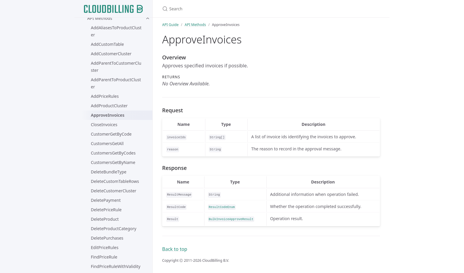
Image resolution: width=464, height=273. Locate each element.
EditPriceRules (104, 247)
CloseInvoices (104, 124)
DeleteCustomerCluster (113, 191)
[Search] (232, 8)
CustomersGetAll (107, 143)
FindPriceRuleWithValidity (115, 266)
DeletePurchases (107, 238)
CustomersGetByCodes (113, 153)
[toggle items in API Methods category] (147, 18)
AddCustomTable (107, 44)
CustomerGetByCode (111, 134)
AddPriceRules (105, 96)
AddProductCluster (109, 105)
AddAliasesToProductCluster (116, 31)
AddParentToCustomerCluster (116, 66)
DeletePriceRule (106, 209)
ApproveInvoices (107, 115)
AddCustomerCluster (111, 53)
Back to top (174, 249)
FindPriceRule (104, 257)
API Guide (170, 24)
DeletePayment (106, 200)
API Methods (99, 18)
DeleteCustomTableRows (115, 181)
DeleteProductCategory (113, 228)
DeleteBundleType (108, 172)
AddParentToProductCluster (116, 83)
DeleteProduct (105, 219)
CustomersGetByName (113, 162)
